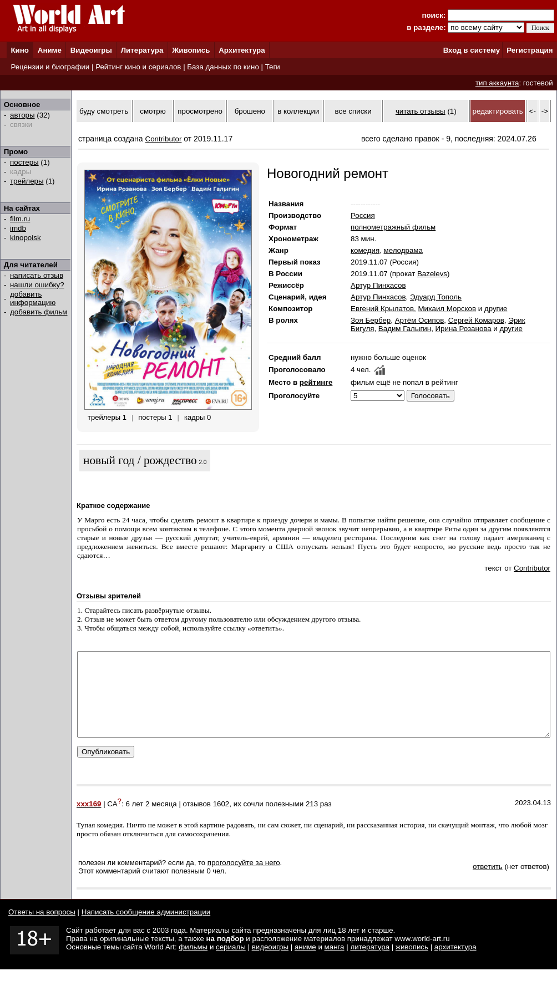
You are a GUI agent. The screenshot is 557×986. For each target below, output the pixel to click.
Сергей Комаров (476, 320)
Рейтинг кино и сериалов (138, 67)
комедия (365, 250)
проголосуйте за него (243, 879)
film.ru (20, 219)
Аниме (50, 50)
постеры (24, 162)
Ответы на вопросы (41, 928)
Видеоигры (91, 50)
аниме (305, 963)
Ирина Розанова (464, 328)
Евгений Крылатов (382, 308)
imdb (18, 228)
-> (544, 111)
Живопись (191, 50)
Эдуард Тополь (436, 297)
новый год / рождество (140, 460)
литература (369, 963)
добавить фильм (39, 312)
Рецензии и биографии (50, 67)
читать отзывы (420, 111)
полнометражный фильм (393, 227)
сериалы (231, 963)
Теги (272, 67)
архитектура (455, 963)
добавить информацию (32, 298)
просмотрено (200, 111)
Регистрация (530, 50)
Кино (20, 50)
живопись (412, 963)
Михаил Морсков (447, 308)
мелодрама (403, 250)
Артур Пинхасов (378, 285)
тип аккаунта (497, 83)
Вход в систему (471, 50)
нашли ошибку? (37, 285)
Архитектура (242, 50)
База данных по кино (223, 67)
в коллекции (298, 111)
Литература (142, 50)
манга (335, 963)
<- (532, 111)
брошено (250, 111)
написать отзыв (36, 275)
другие (495, 308)
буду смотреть (103, 111)
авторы (22, 115)
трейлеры (27, 181)
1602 (221, 821)
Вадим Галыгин (404, 328)
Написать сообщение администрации (146, 928)
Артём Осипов (419, 320)
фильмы (193, 963)
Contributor (163, 139)
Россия (363, 215)
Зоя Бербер (371, 320)
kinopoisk (25, 237)
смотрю (152, 111)
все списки (353, 111)
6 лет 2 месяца (150, 821)
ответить (488, 883)
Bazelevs (432, 274)
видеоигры (270, 963)
